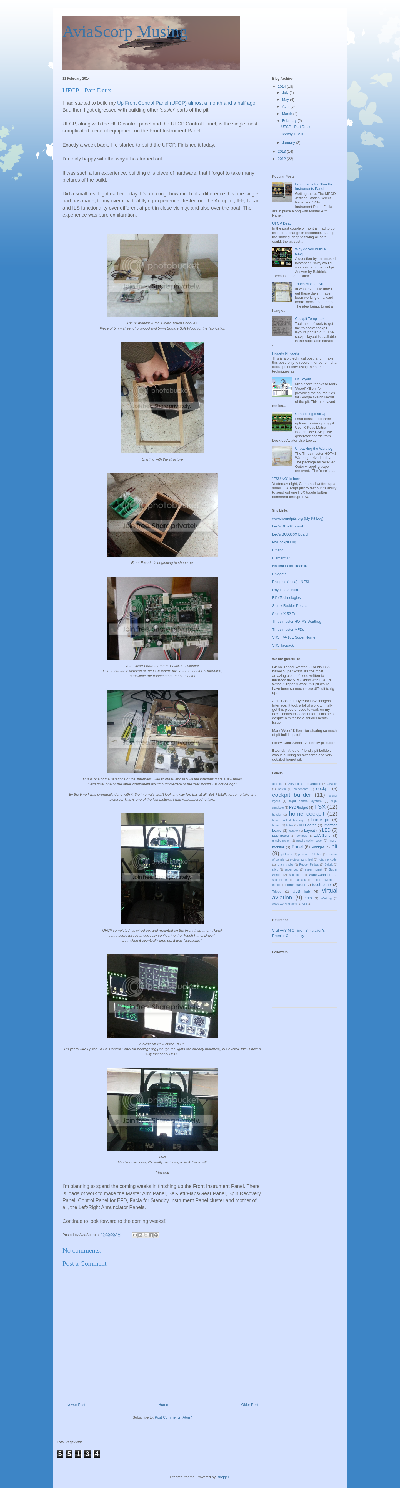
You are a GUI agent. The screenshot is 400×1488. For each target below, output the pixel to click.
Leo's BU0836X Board (290, 534)
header (276, 814)
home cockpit (306, 813)
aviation (333, 783)
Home (163, 1404)
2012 (282, 159)
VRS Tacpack (283, 645)
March (287, 114)
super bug (291, 869)
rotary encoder (328, 859)
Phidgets (279, 574)
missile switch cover (309, 840)
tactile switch (323, 879)
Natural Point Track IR (290, 566)
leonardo (301, 835)
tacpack (301, 879)
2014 (282, 86)
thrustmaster (296, 884)
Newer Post (76, 1404)
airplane (277, 783)
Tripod (276, 891)
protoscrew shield (301, 859)
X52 (304, 903)
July (286, 93)
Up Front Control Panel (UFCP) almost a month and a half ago (186, 103)
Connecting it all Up (310, 414)
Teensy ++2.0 (292, 134)
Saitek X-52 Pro (285, 614)
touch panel (321, 885)
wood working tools (284, 903)
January (289, 142)
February (290, 121)
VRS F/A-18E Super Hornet (294, 637)
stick (275, 869)
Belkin (282, 789)
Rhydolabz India (285, 590)
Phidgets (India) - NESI (290, 582)
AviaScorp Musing (125, 31)
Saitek (329, 864)
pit (334, 846)
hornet (276, 825)
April (286, 106)
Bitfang (277, 550)
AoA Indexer (296, 783)
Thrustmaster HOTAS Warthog (296, 621)
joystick (293, 830)
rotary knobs (285, 864)
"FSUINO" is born (286, 479)
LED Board (280, 835)
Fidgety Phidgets (285, 353)
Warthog (326, 898)
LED (326, 830)
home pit (320, 819)
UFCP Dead (282, 223)
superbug (295, 874)
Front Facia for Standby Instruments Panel (314, 186)
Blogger (223, 1477)
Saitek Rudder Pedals (289, 606)
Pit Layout (303, 379)
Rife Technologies (286, 597)
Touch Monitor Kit (309, 284)
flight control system (305, 801)
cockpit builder (291, 794)
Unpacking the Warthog (313, 448)
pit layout (287, 854)
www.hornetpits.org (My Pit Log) (297, 518)
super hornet (313, 869)
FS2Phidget (298, 807)
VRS (308, 898)
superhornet (280, 879)
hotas (289, 825)
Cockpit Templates (309, 318)
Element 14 (281, 558)
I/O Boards (307, 825)
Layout (309, 830)
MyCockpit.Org (284, 542)
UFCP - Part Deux (295, 127)
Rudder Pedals (309, 864)
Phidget (318, 847)
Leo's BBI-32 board (287, 526)
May (286, 99)
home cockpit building (287, 820)
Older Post (249, 1404)
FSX (320, 806)
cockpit (323, 788)
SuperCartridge (320, 874)
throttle (276, 884)
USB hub (301, 891)
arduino (315, 783)
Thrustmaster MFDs (288, 629)
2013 (282, 151)
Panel (297, 846)
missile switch (281, 840)
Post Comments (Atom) (173, 1417)
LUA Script (322, 835)
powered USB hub (310, 854)
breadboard (301, 789)
